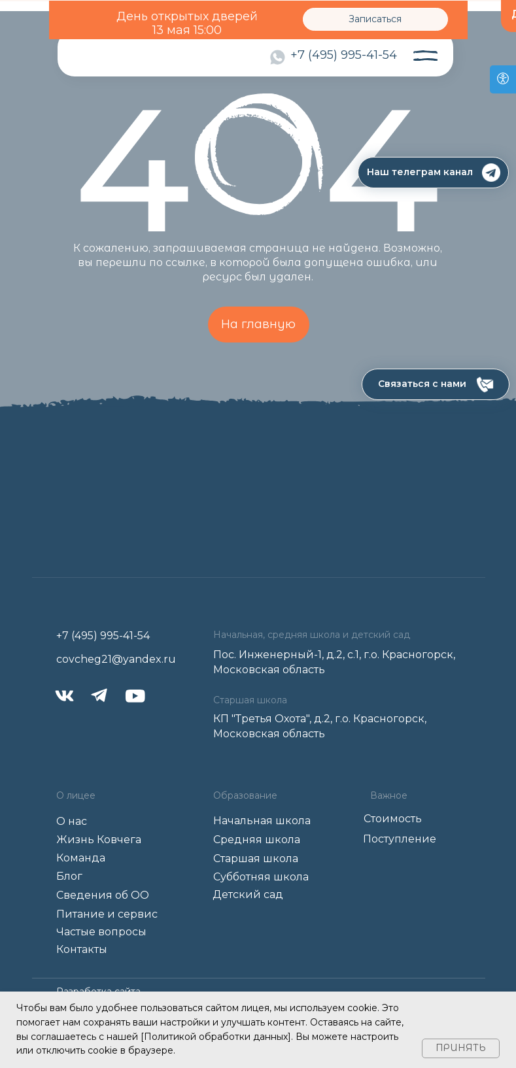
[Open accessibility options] (503, 79)
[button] (435, 384)
